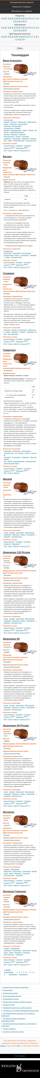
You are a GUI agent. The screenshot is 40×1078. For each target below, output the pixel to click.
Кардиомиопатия (16, 130)
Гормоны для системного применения (15, 987)
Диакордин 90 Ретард (16, 725)
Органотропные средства (12, 580)
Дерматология (8, 990)
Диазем (7, 479)
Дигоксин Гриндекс (14, 891)
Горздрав (19, 145)
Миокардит (14, 332)
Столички (27, 145)
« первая (7, 970)
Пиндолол (7, 177)
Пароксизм (14, 134)
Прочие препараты (9, 1029)
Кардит (25, 130)
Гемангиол (9, 350)
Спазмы (22, 534)
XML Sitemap (20, 1056)
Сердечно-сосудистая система (13, 1031)
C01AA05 (7, 825)
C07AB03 (7, 74)
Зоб (16, 453)
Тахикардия (25, 138)
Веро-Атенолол (12, 60)
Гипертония (13, 124)
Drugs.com (25, 150)
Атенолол (7, 83)
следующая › (13, 974)
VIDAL (10, 150)
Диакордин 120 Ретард (16, 552)
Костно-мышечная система (12, 996)
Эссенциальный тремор (11, 463)
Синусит (18, 136)
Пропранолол (8, 370)
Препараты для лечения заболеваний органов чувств (21, 1010)
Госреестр (8, 148)
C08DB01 (7, 568)
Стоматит (22, 332)
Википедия (20, 148)
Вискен (7, 156)
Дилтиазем (7, 575)
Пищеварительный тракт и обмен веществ (17, 1008)
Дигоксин (8, 812)
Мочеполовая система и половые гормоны (17, 1002)
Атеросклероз (17, 871)
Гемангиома (7, 451)
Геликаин (8, 273)
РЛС (6, 150)
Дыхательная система (10, 993)
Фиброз (7, 257)
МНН (13, 147)
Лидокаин (7, 293)
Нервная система (9, 1005)
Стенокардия (16, 138)
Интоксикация (22, 330)
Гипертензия (22, 122)
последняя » (23, 974)
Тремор (9, 140)
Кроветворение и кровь (11, 999)
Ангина (6, 532)
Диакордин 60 (11, 638)
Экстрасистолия (31, 140)
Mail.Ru (17, 150)
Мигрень (31, 130)
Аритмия (14, 330)
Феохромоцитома (19, 140)
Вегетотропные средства (12, 89)
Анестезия (13, 122)
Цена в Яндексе (9, 145)
